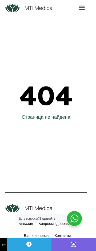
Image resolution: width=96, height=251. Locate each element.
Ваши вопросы (36, 235)
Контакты (63, 235)
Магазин (26, 223)
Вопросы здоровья (54, 223)
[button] (82, 8)
